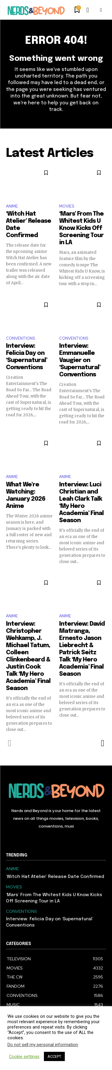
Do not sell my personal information (42, 1044)
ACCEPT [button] (54, 1056)
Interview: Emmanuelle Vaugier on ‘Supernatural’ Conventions (79, 360)
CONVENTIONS (20, 338)
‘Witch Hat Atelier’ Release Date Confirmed (55, 876)
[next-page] (102, 743)
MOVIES (66, 206)
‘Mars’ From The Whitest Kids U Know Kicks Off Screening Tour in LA (81, 228)
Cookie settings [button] (24, 1056)
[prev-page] (9, 743)
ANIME (12, 206)
